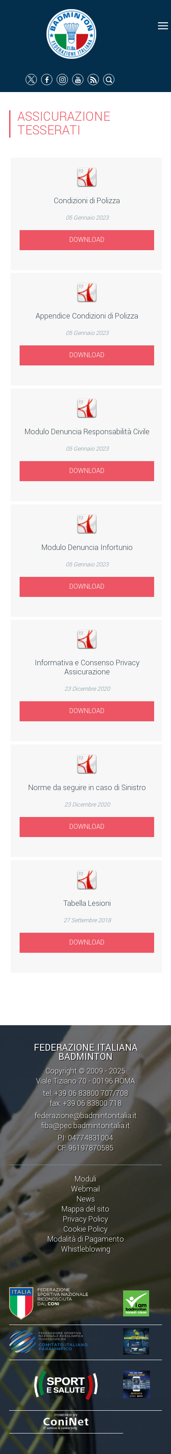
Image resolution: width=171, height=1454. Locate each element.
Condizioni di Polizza (87, 200)
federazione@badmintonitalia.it (86, 1115)
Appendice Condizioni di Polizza (87, 316)
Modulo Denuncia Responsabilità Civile (87, 431)
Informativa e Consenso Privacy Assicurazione (87, 667)
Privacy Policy (85, 1219)
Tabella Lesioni (87, 903)
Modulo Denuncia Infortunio (87, 547)
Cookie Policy (85, 1229)
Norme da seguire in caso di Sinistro (87, 787)
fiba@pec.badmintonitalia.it (85, 1125)
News (86, 1199)
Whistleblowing (85, 1249)
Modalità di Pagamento (85, 1239)
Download (86, 240)
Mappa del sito (85, 1209)
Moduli (85, 1179)
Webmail (85, 1189)
